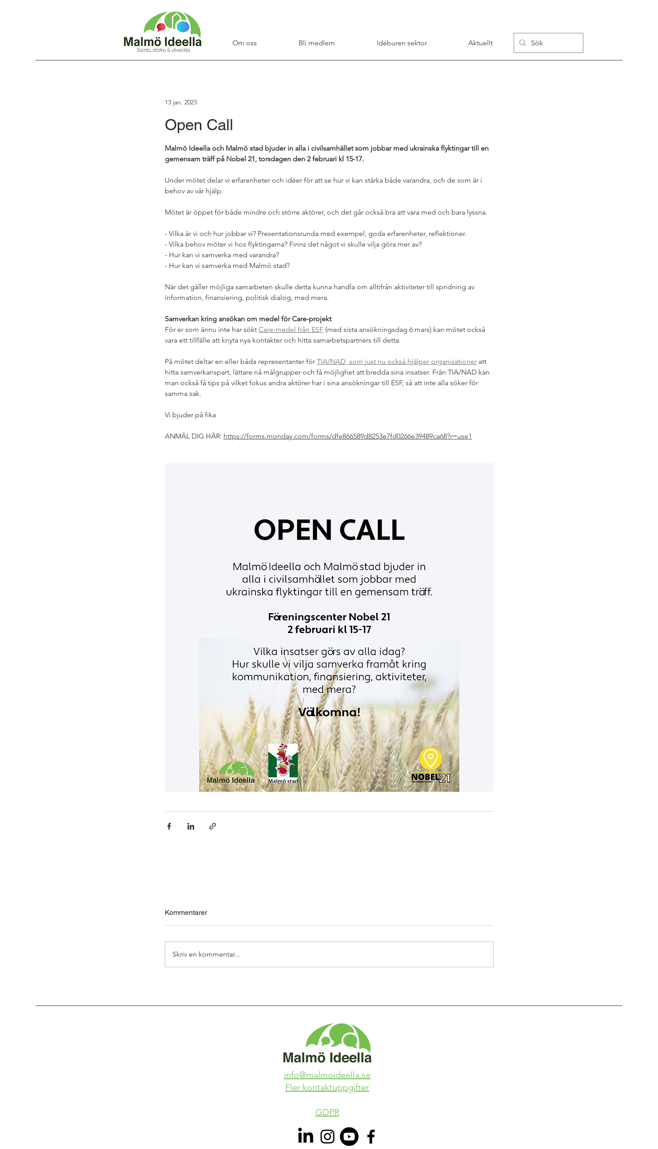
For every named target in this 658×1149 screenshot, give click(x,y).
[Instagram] (327, 1136)
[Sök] (547, 42)
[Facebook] (371, 1136)
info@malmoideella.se (327, 1074)
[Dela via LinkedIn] (191, 826)
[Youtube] (349, 1136)
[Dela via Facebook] (169, 826)
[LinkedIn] (305, 1136)
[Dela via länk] (212, 826)
